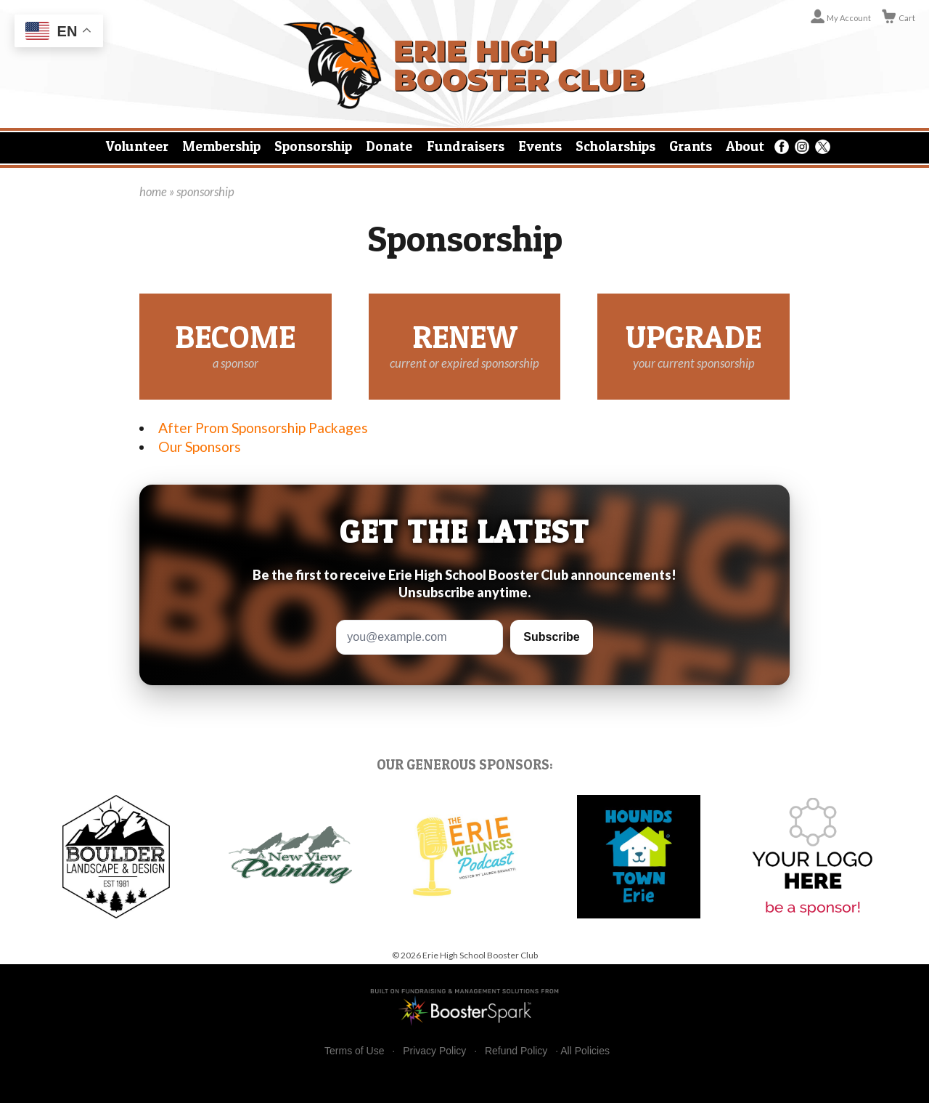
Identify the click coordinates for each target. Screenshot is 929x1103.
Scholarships (615, 146)
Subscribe (551, 637)
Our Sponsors (199, 446)
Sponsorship (313, 146)
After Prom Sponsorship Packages (263, 427)
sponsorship (205, 192)
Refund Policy (516, 1051)
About (745, 146)
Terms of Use (354, 1051)
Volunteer (137, 146)
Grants (690, 146)
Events (540, 146)
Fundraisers (465, 146)
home (153, 192)
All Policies (585, 1050)
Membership (221, 146)
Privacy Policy (434, 1051)
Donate (389, 146)
